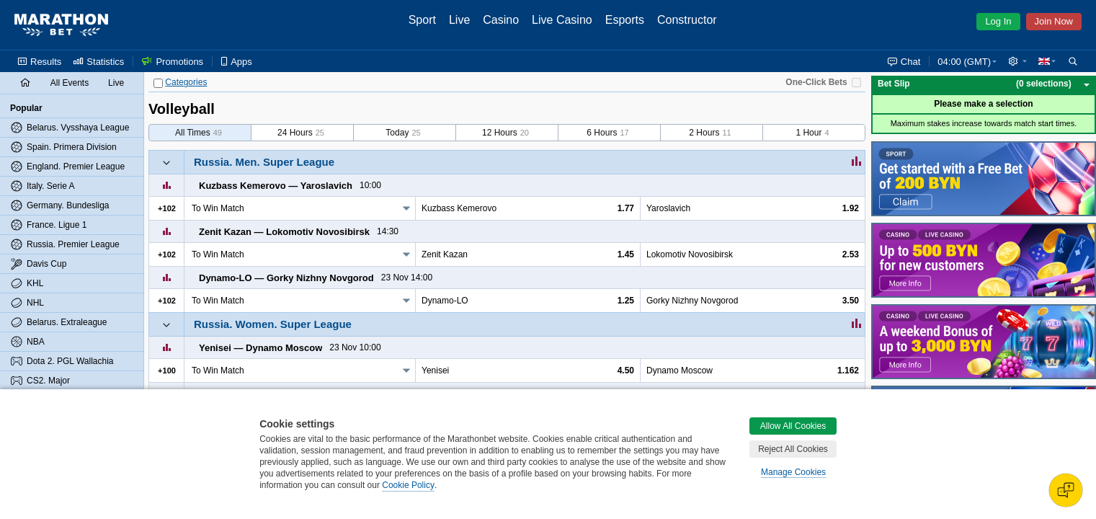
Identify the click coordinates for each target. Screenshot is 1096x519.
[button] (1017, 61)
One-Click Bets (816, 82)
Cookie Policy (408, 485)
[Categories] (158, 83)
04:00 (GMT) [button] (964, 61)
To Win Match (218, 208)
